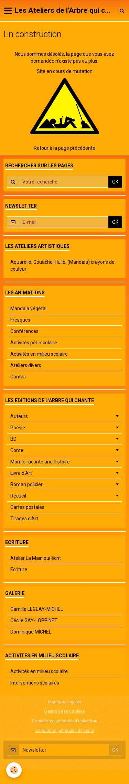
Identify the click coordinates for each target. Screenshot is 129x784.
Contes (18, 376)
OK (115, 182)
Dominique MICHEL (30, 632)
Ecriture (18, 569)
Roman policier (26, 484)
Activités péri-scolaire (33, 342)
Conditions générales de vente (64, 730)
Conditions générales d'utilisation (64, 720)
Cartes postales (27, 507)
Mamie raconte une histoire (40, 461)
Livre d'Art (21, 473)
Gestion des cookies (64, 711)
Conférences (24, 331)
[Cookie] (14, 770)
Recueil (18, 496)
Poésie (17, 427)
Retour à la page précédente (64, 148)
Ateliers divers (25, 365)
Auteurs (19, 416)
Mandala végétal (28, 308)
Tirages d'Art (24, 518)
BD (13, 439)
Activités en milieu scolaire (39, 354)
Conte (16, 450)
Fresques (20, 320)
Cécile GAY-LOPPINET (33, 620)
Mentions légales (65, 701)
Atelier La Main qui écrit (35, 558)
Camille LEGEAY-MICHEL (36, 609)
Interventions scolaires (34, 683)
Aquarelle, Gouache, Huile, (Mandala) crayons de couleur (62, 265)
